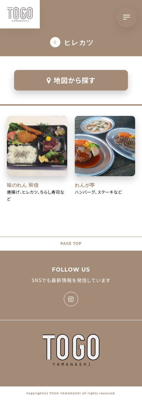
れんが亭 (85, 185)
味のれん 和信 (23, 185)
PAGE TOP (71, 243)
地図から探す (71, 80)
